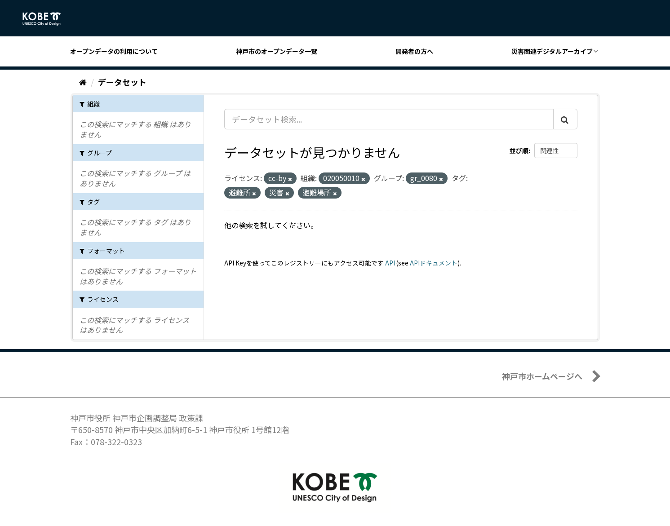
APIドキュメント (433, 262)
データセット (122, 82)
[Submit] (565, 119)
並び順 (519, 150)
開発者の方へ (414, 51)
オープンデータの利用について (114, 51)
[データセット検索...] (389, 119)
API (390, 262)
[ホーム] (83, 82)
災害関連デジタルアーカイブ (552, 51)
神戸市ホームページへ (542, 376)
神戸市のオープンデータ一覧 (276, 51)
